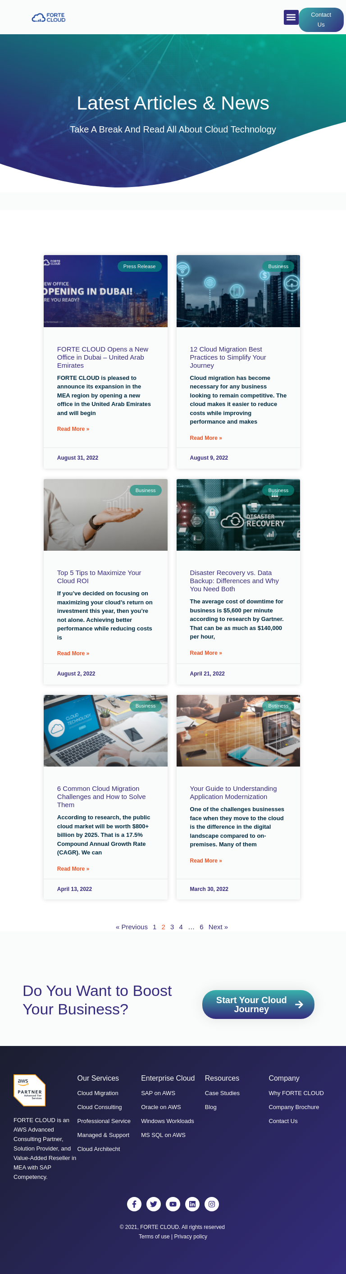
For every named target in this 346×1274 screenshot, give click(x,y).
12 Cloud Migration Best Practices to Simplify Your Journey (228, 357)
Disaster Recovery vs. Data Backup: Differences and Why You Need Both (234, 581)
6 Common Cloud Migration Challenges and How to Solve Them (101, 796)
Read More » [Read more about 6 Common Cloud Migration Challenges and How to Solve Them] (73, 868)
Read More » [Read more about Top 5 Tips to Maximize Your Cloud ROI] (73, 653)
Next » (218, 926)
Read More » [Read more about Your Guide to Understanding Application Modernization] (206, 860)
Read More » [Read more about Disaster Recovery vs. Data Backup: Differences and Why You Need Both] (206, 652)
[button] (291, 17)
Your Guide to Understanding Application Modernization (233, 792)
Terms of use (154, 1236)
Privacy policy (190, 1236)
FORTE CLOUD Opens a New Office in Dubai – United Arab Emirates (102, 357)
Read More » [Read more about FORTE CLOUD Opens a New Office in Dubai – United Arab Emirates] (73, 429)
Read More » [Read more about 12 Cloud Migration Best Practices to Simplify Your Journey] (206, 438)
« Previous (132, 926)
